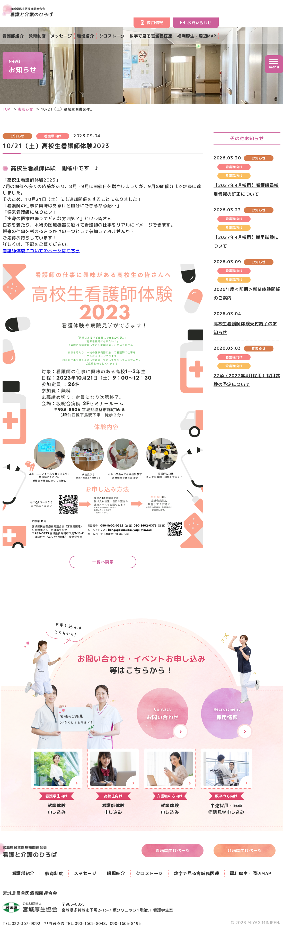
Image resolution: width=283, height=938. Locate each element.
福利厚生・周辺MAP (207, 36)
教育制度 (39, 36)
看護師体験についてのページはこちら (41, 251)
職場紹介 (90, 36)
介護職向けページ (247, 851)
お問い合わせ (211, 22)
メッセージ (64, 36)
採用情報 (167, 22)
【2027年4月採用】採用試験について (246, 241)
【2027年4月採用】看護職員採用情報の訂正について (246, 189)
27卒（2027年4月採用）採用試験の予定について (247, 380)
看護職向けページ (175, 851)
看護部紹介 (13, 36)
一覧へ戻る (103, 562)
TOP (6, 109)
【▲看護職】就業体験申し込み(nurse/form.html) (113, 783)
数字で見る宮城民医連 (158, 36)
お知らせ (25, 109)
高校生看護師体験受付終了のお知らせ (245, 328)
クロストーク (117, 36)
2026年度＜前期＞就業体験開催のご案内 (247, 293)
